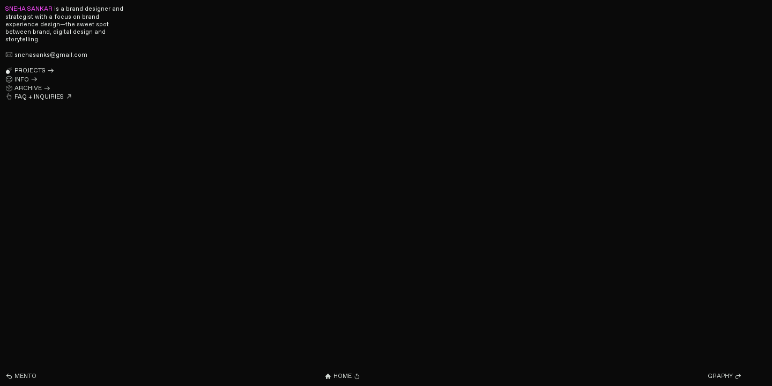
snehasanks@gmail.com (46, 55)
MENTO (20, 376)
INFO (21, 80)
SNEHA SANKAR (29, 9)
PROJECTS (29, 71)
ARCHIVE (27, 88)
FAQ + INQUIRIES (38, 96)
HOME (342, 376)
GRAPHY (725, 376)
